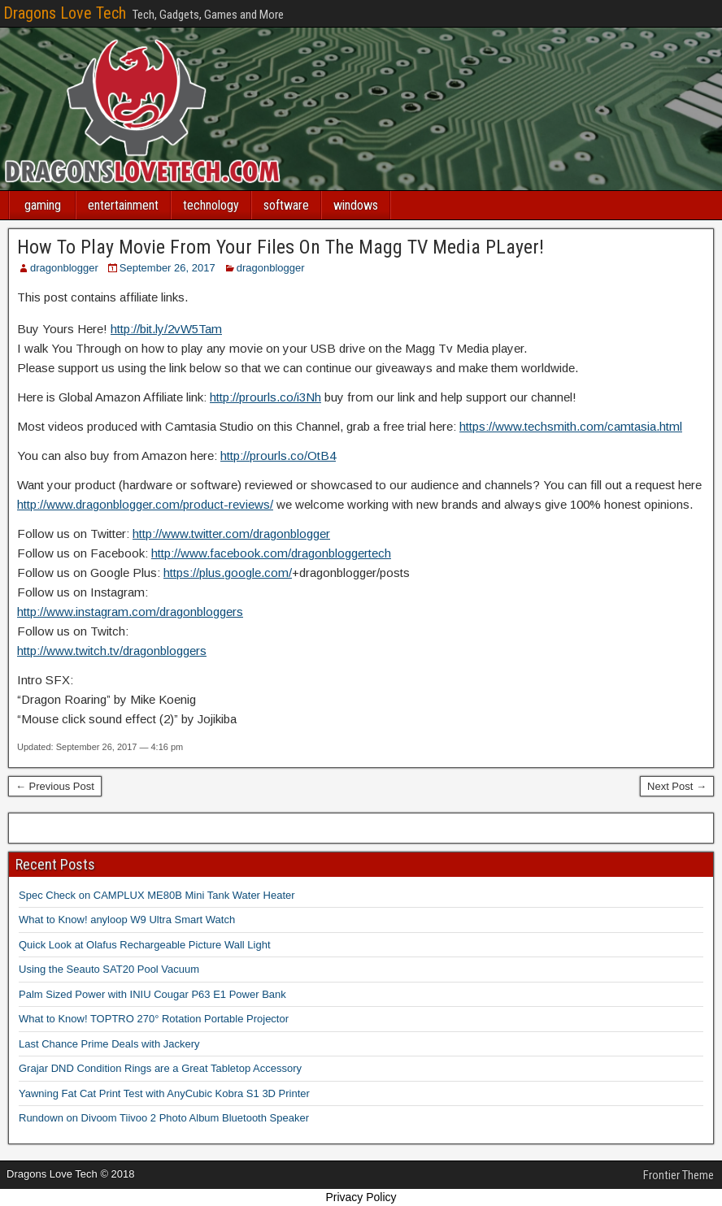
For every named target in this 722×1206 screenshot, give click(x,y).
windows (355, 205)
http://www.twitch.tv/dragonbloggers (112, 650)
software (286, 205)
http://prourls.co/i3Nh (265, 397)
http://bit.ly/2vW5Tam (166, 329)
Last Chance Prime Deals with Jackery (109, 1044)
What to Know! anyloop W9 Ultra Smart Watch (127, 919)
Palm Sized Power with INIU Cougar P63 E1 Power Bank (152, 994)
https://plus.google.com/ (227, 572)
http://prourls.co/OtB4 (278, 455)
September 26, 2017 (167, 268)
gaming (42, 205)
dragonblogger (64, 268)
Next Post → (677, 786)
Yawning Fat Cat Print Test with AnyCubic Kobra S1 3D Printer (164, 1093)
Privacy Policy (360, 1197)
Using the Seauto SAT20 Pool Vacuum (109, 969)
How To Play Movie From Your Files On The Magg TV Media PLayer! (280, 247)
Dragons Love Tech (64, 13)
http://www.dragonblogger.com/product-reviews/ (145, 504)
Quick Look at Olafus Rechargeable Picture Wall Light (145, 945)
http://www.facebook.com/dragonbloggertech (271, 553)
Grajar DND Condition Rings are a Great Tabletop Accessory (160, 1068)
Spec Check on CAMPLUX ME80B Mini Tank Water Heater (157, 895)
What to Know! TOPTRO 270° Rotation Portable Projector (154, 1019)
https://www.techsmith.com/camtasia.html (570, 426)
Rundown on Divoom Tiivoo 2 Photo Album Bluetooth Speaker (164, 1118)
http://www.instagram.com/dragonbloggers (130, 611)
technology (211, 205)
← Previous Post (54, 786)
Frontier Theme (678, 1175)
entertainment (123, 205)
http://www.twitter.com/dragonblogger (231, 533)
